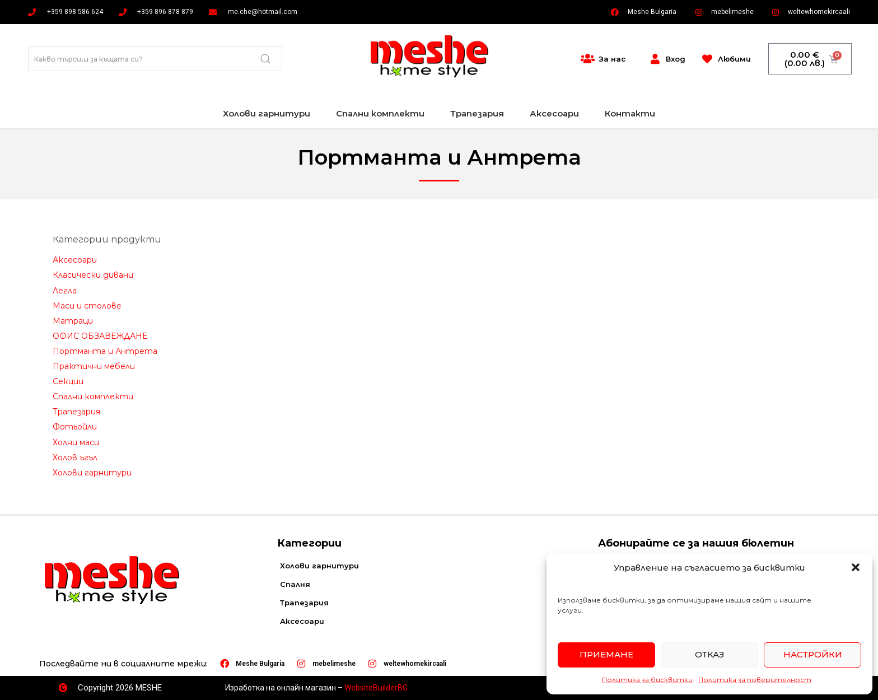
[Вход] (655, 59)
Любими (734, 58)
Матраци (73, 321)
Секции (68, 381)
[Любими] (707, 59)
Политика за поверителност (754, 679)
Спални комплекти (380, 113)
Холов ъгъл (75, 457)
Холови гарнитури (266, 113)
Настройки (812, 654)
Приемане (606, 654)
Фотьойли (75, 427)
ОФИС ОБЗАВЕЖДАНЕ (100, 336)
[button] (855, 567)
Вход (675, 58)
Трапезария (477, 113)
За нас (612, 58)
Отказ (709, 654)
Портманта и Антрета (105, 351)
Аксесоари (554, 113)
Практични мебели (94, 366)
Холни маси (76, 442)
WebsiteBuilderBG (376, 687)
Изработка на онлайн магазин (280, 687)
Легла (65, 291)
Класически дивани (93, 275)
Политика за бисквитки (647, 679)
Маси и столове (87, 306)
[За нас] (587, 58)
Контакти (630, 113)
